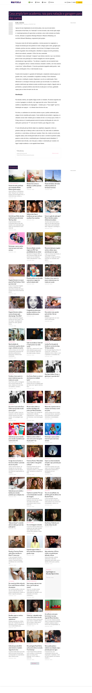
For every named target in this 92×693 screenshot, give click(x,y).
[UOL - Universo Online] (22, 2)
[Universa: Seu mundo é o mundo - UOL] (16, 2)
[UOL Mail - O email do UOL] (69, 2)
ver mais (35, 683)
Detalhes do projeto (55, 153)
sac (65, 2)
